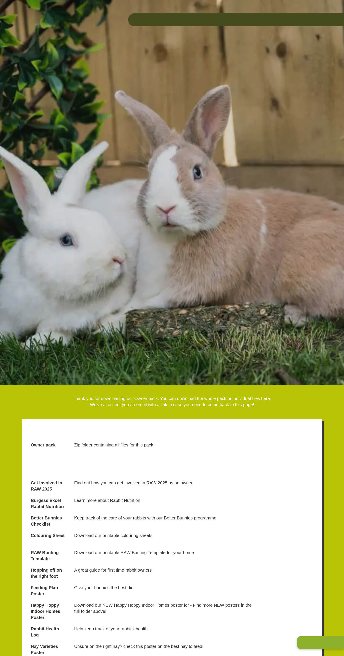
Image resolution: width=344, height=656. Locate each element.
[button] (320, 642)
